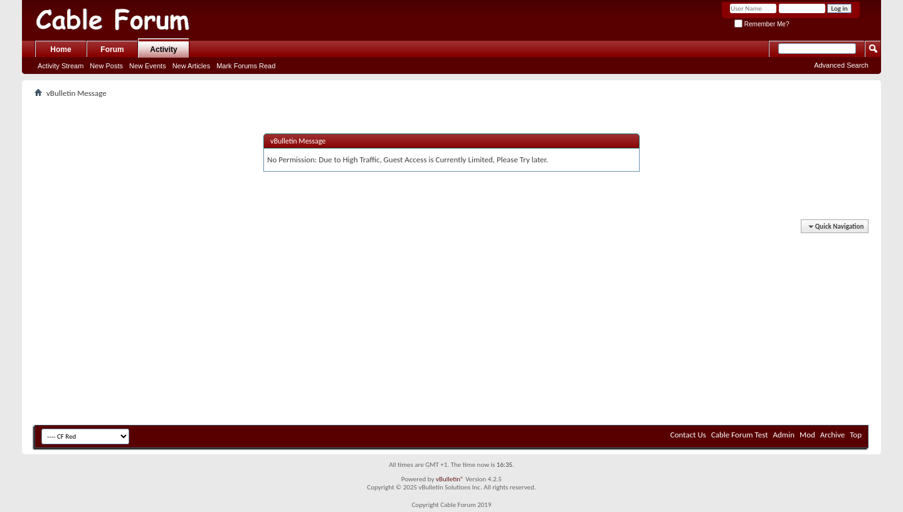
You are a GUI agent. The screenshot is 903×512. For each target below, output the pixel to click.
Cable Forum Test (739, 434)
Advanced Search (841, 65)
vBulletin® (450, 479)
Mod (807, 434)
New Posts (106, 66)
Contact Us (688, 434)
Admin (784, 434)
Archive (832, 434)
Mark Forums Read (245, 66)
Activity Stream (60, 66)
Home (60, 49)
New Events (147, 66)
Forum (112, 49)
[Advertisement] (451, 327)
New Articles (191, 66)
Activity (163, 49)
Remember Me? (761, 24)
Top (856, 434)
